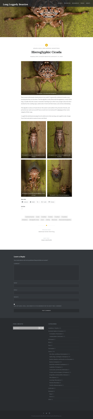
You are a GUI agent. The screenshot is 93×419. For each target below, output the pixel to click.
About (88, 3)
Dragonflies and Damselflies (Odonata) (58, 374)
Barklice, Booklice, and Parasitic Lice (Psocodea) (60, 359)
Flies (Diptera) (52, 377)
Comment (17, 263)
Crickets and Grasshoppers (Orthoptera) (59, 372)
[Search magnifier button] (42, 328)
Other (49, 399)
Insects (50, 351)
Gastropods (51, 348)
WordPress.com (57, 416)
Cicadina (50, 216)
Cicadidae (43, 216)
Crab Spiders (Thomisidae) (55, 333)
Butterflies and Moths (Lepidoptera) (58, 364)
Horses (51, 396)
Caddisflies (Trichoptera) (55, 367)
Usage (82, 3)
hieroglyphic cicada (34, 219)
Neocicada (54, 219)
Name (16, 282)
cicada (37, 216)
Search (60, 3)
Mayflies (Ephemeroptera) (55, 385)
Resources (75, 3)
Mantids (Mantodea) (54, 382)
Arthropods (51, 339)
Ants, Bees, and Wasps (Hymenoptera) (58, 354)
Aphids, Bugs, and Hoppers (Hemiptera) (46, 48)
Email (16, 290)
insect (42, 219)
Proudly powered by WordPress (38, 416)
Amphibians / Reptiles (53, 328)
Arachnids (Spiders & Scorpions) (56, 331)
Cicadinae (57, 216)
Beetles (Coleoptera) (54, 362)
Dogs (50, 394)
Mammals (50, 391)
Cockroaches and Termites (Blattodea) (58, 369)
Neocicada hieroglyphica (65, 219)
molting (48, 219)
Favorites (67, 3)
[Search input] (25, 328)
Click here (60, 110)
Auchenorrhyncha (30, 216)
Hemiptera (24, 219)
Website (16, 297)
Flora (49, 345)
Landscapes (51, 388)
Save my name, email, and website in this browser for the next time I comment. (38, 306)
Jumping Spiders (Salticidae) (56, 336)
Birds (49, 342)
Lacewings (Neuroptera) (55, 380)
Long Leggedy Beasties (15, 4)
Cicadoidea (64, 216)
